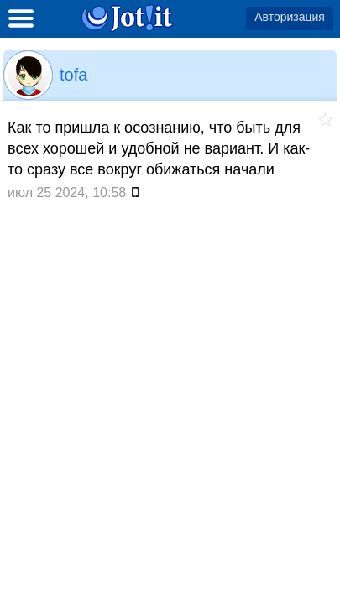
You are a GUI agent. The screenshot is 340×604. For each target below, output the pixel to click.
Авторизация (289, 16)
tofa (73, 74)
